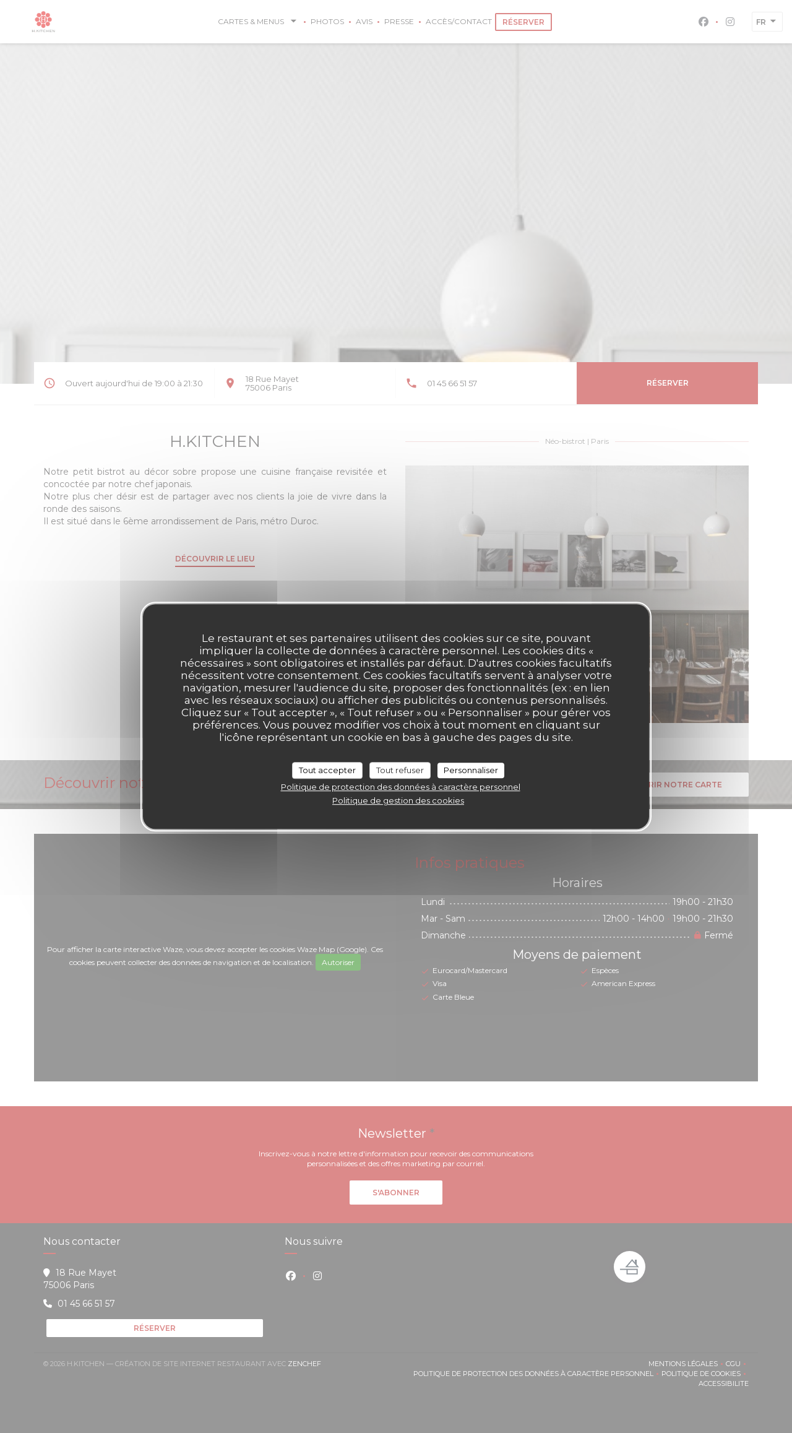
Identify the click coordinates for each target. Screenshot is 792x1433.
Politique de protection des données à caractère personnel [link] (400, 787)
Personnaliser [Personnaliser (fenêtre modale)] (471, 770)
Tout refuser (400, 770)
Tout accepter (327, 770)
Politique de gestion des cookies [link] (398, 800)
